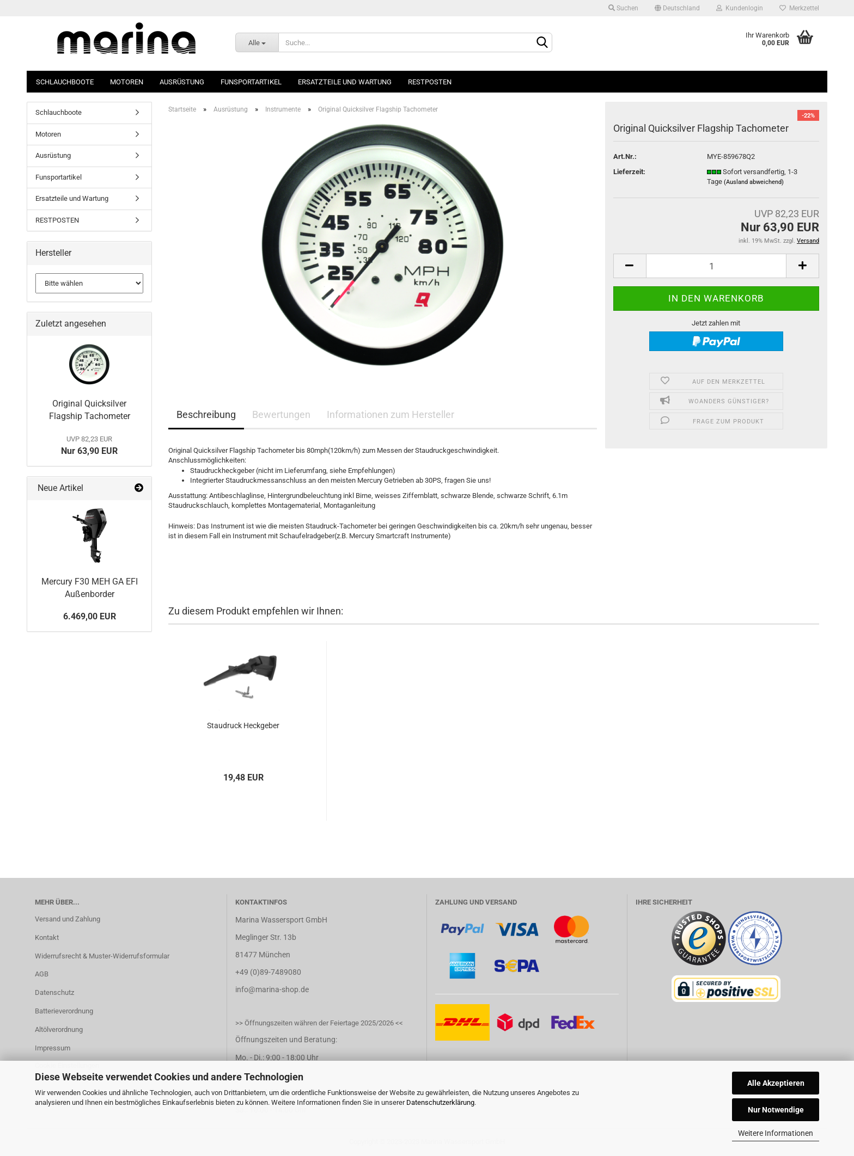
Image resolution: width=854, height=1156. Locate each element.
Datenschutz (54, 992)
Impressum (52, 1048)
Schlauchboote (65, 82)
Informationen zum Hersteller (390, 414)
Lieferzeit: (629, 172)
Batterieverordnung (64, 1011)
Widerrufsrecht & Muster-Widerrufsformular (102, 956)
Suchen (623, 8)
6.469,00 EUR (89, 616)
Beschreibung (206, 414)
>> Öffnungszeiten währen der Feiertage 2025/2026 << (319, 1023)
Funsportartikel (251, 82)
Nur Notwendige (776, 1109)
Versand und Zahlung (67, 919)
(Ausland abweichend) (754, 182)
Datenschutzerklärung (440, 1102)
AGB (41, 974)
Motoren (126, 82)
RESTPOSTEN (430, 82)
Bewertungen (281, 414)
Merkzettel (799, 8)
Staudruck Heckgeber (243, 725)
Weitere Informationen (775, 1133)
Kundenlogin (739, 8)
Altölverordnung (59, 1029)
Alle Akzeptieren (775, 1083)
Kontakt (47, 937)
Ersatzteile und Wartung (345, 82)
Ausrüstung (182, 82)
